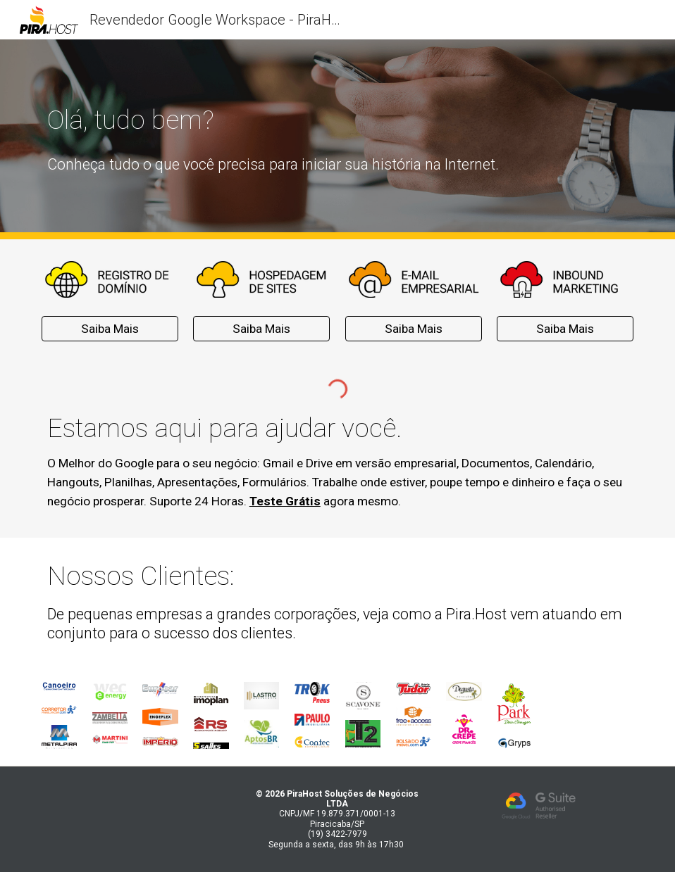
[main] (287, 119)
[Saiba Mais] (110, 329)
